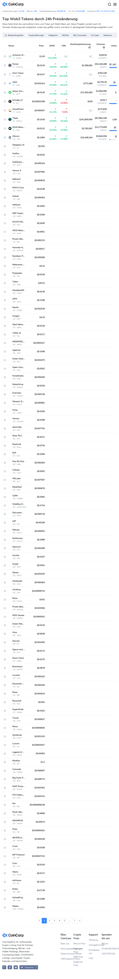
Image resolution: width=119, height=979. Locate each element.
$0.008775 (40, 779)
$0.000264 (40, 462)
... (69, 920)
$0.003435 (40, 573)
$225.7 (103, 100)
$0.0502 (41, 368)
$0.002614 (40, 693)
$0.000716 (40, 514)
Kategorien (53, 35)
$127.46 (41, 890)
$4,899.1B (61, 11)
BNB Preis (78, 956)
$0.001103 (40, 736)
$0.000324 (40, 163)
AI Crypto (95, 35)
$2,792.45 (102, 82)
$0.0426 (41, 223)
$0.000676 (40, 488)
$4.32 (42, 317)
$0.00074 (40, 821)
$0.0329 (41, 385)
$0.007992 (40, 171)
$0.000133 (40, 240)
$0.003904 (40, 608)
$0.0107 (41, 556)
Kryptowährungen (36, 35)
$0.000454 (40, 197)
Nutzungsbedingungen (67, 948)
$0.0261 (41, 565)
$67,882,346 (101, 118)
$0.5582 (41, 496)
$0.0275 (41, 659)
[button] (28, 967)
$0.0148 (41, 189)
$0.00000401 (38, 830)
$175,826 (102, 109)
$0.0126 (41, 325)
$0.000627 (40, 719)
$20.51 (41, 283)
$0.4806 (41, 813)
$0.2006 (41, 454)
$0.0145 (41, 92)
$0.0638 (41, 633)
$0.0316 (41, 864)
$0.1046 (41, 351)
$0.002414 (40, 83)
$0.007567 (40, 479)
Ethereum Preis (78, 950)
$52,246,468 (101, 64)
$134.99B (81, 11)
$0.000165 (40, 685)
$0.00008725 (38, 591)
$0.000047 (40, 110)
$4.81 (42, 599)
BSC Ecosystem (79, 35)
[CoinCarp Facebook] (10, 967)
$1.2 (43, 762)
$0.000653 (40, 531)
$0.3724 (41, 505)
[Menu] (115, 4)
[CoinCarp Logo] (13, 4)
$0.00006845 (38, 727)
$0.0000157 (39, 343)
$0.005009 (40, 257)
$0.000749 (40, 394)
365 (35, 11)
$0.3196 (41, 300)
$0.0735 (41, 445)
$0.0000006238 (37, 804)
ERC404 (65, 35)
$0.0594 (41, 907)
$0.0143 (41, 65)
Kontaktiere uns (94, 952)
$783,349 (102, 73)
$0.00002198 (38, 101)
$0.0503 (41, 471)
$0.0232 (41, 128)
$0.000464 (40, 582)
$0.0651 (41, 231)
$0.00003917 (38, 744)
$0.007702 (40, 428)
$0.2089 (41, 539)
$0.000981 (40, 402)
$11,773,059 (101, 127)
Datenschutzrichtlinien (67, 953)
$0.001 (41, 702)
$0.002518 (40, 308)
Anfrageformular (95, 945)
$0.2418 (41, 119)
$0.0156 (41, 411)
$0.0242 (41, 154)
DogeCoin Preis (78, 964)
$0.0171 (41, 334)
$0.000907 (40, 770)
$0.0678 (41, 668)
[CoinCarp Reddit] (16, 967)
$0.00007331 (38, 856)
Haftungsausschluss (67, 958)
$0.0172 (41, 650)
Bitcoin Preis (79, 943)
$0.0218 (41, 274)
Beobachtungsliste (14, 35)
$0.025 (41, 146)
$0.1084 (41, 137)
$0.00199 (40, 522)
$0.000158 (40, 839)
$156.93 (103, 55)
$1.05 (42, 56)
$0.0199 (41, 419)
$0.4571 (41, 437)
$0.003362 (40, 787)
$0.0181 (41, 710)
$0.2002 (41, 206)
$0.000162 (40, 676)
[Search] (109, 4)
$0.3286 (41, 898)
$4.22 (42, 266)
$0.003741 (40, 796)
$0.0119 (41, 625)
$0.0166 (41, 214)
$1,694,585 (101, 91)
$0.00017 (40, 248)
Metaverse (107, 35)
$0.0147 (41, 74)
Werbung (93, 940)
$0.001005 (40, 642)
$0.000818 (40, 180)
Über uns (65, 943)
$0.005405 (40, 377)
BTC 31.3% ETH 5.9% (106, 11)
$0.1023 (41, 881)
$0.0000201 (39, 616)
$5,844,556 (101, 136)
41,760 (21, 11)
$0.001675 (40, 360)
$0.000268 (40, 548)
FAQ (91, 958)
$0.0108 (41, 847)
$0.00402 (40, 753)
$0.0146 (41, 291)
